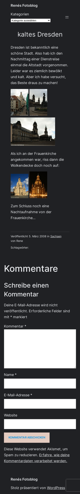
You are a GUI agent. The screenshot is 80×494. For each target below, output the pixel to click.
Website (10, 415)
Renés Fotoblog (24, 5)
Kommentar (15, 326)
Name (10, 375)
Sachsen (55, 236)
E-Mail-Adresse (18, 395)
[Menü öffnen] (67, 17)
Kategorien (20, 14)
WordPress (56, 488)
